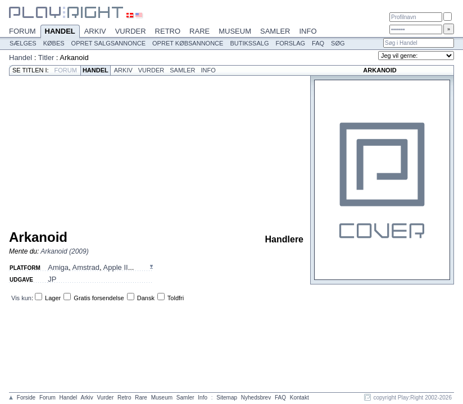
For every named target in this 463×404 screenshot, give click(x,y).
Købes (54, 43)
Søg (337, 43)
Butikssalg (249, 43)
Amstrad (85, 267)
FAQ (318, 43)
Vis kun (21, 298)
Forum (22, 31)
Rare (199, 31)
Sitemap (226, 397)
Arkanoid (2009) (64, 251)
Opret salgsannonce (108, 43)
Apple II (115, 267)
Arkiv (95, 31)
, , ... (91, 267)
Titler (46, 57)
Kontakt (299, 397)
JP (52, 279)
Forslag (290, 43)
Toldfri (175, 298)
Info (307, 31)
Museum (235, 31)
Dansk (146, 298)
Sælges (23, 43)
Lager (53, 298)
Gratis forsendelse (99, 298)
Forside (26, 397)
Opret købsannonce (187, 43)
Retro (168, 31)
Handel (60, 32)
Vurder (130, 31)
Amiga (58, 267)
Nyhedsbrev (256, 397)
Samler (275, 31)
